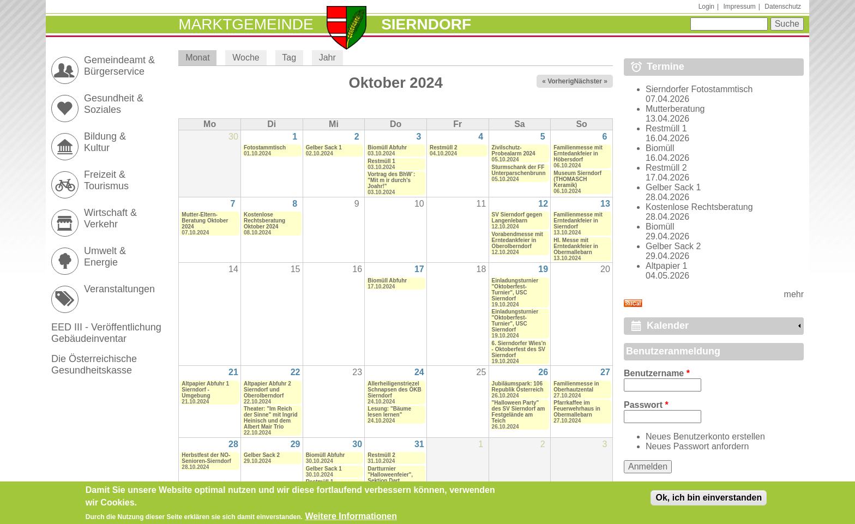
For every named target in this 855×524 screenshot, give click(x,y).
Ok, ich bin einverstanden (708, 500)
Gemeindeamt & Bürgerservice (119, 66)
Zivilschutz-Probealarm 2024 (513, 150)
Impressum (739, 6)
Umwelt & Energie (105, 256)
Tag (289, 57)
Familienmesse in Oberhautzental (576, 387)
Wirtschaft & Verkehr (110, 218)
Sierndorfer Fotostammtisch (699, 89)
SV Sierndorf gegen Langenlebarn (517, 218)
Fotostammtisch (265, 147)
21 (233, 372)
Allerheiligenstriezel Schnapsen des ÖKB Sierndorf (394, 390)
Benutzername (657, 373)
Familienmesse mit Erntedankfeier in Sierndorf (577, 221)
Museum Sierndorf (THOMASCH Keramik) (577, 179)
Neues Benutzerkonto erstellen (705, 436)
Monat (200, 57)
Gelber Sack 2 (262, 455)
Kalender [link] (668, 325)
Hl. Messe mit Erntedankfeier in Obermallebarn (575, 246)
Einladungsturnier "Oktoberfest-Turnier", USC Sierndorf (515, 290)
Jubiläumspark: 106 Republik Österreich (518, 387)
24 (419, 372)
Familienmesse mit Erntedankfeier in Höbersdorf (577, 153)
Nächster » (590, 81)
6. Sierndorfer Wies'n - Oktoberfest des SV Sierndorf (519, 349)
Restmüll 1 (381, 161)
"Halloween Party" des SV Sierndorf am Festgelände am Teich (518, 412)
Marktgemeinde (245, 24)
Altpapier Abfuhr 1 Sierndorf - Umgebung (205, 390)
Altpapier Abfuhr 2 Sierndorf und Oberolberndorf (267, 390)
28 (233, 444)
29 (295, 444)
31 (419, 444)
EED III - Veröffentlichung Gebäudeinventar (106, 333)
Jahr (327, 57)
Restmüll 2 (443, 147)
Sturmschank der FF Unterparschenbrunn (519, 170)
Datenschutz (782, 6)
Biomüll (660, 148)
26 (543, 372)
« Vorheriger (561, 81)
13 (605, 203)
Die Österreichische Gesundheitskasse (94, 364)
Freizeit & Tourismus (106, 180)
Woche (246, 57)
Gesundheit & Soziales (113, 104)
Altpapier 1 (667, 265)
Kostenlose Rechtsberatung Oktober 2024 (264, 221)
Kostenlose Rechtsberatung (699, 207)
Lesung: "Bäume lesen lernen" (389, 412)
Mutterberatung (675, 108)
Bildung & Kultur (105, 142)
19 (543, 269)
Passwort (646, 404)
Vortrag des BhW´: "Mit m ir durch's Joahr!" (391, 180)
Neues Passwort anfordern (697, 446)
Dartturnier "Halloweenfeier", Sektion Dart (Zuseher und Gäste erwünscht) (393, 481)
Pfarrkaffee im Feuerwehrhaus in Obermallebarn (576, 409)
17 (419, 269)
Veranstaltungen (119, 289)
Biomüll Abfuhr (387, 147)
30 (357, 444)
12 (543, 203)
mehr (794, 294)
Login (706, 6)
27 (605, 372)
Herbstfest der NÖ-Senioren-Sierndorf (206, 458)
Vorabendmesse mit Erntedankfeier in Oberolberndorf (517, 240)
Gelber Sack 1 (324, 147)
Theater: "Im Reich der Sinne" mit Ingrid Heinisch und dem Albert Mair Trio (271, 418)
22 (295, 372)
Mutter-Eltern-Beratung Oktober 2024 (205, 221)
